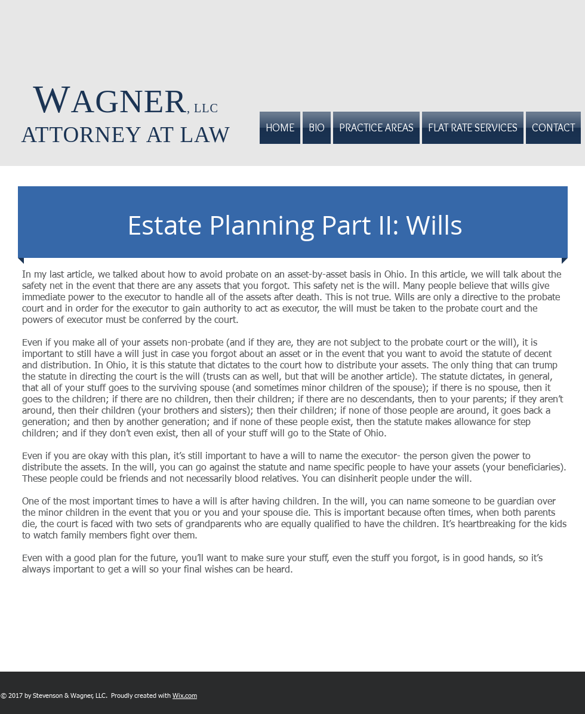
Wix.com (185, 696)
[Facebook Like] (249, 695)
